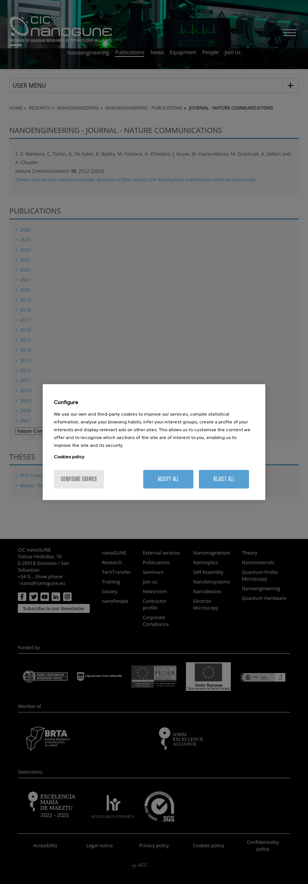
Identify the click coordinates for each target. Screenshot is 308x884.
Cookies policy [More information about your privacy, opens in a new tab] (69, 457)
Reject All (224, 479)
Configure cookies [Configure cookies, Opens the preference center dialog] (79, 479)
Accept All (168, 479)
